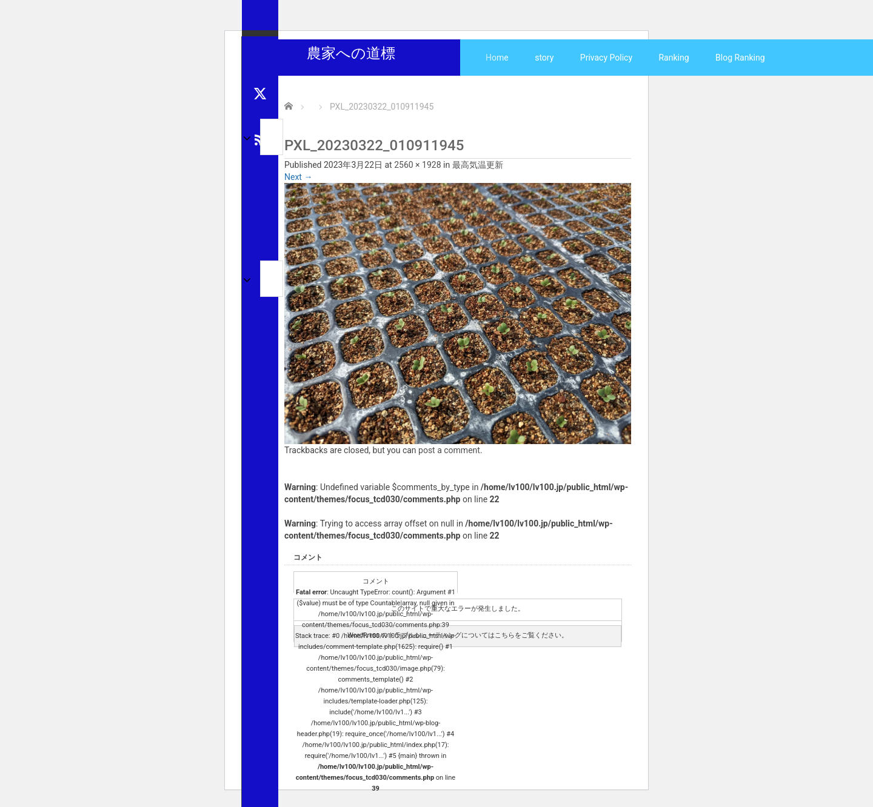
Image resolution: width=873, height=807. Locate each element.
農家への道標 (351, 53)
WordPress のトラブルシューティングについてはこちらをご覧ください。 (457, 635)
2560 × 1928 (417, 165)
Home (497, 57)
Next (298, 177)
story (544, 57)
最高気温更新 (477, 165)
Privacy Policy (606, 57)
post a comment (449, 450)
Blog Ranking (740, 57)
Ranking (673, 57)
